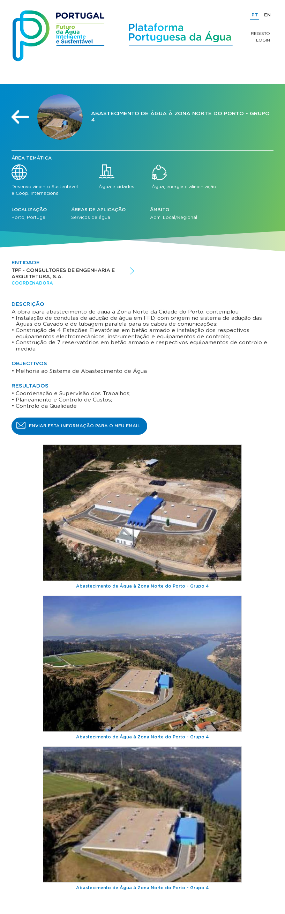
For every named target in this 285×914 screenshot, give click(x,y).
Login (263, 40)
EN (267, 15)
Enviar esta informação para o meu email (84, 426)
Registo (260, 33)
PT (255, 15)
